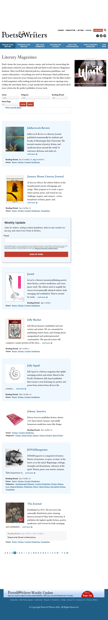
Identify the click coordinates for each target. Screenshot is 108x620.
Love (7, 486)
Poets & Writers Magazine (91, 45)
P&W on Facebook (97, 35)
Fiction (21, 162)
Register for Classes (55, 45)
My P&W (81, 30)
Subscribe (98, 30)
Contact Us (81, 600)
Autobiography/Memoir (24, 484)
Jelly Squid (33, 365)
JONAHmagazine (37, 449)
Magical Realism (16, 486)
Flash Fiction (27, 435)
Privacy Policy (92, 600)
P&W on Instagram (104, 35)
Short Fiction (58, 435)
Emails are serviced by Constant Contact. (46, 248)
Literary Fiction (45, 435)
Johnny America (36, 411)
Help (63, 600)
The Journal (34, 503)
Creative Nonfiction (32, 162)
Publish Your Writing (7, 45)
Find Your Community (40, 45)
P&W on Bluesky (101, 35)
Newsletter (70, 30)
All (67, 553)
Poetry (14, 162)
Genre (4, 94)
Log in (88, 30)
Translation (45, 210)
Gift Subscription (26, 600)
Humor (36, 435)
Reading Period (58, 94)
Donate (61, 30)
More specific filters (13, 107)
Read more (31, 154)
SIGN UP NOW (36, 254)
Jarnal (30, 274)
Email (6, 236)
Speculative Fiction (57, 486)
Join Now (104, 45)
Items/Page (6, 101)
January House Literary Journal (45, 176)
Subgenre (24, 94)
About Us (71, 600)
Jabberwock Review (38, 128)
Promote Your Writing (24, 45)
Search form (105, 30)
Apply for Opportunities (72, 45)
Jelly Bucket (34, 319)
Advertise (38, 600)
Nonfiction (28, 486)
